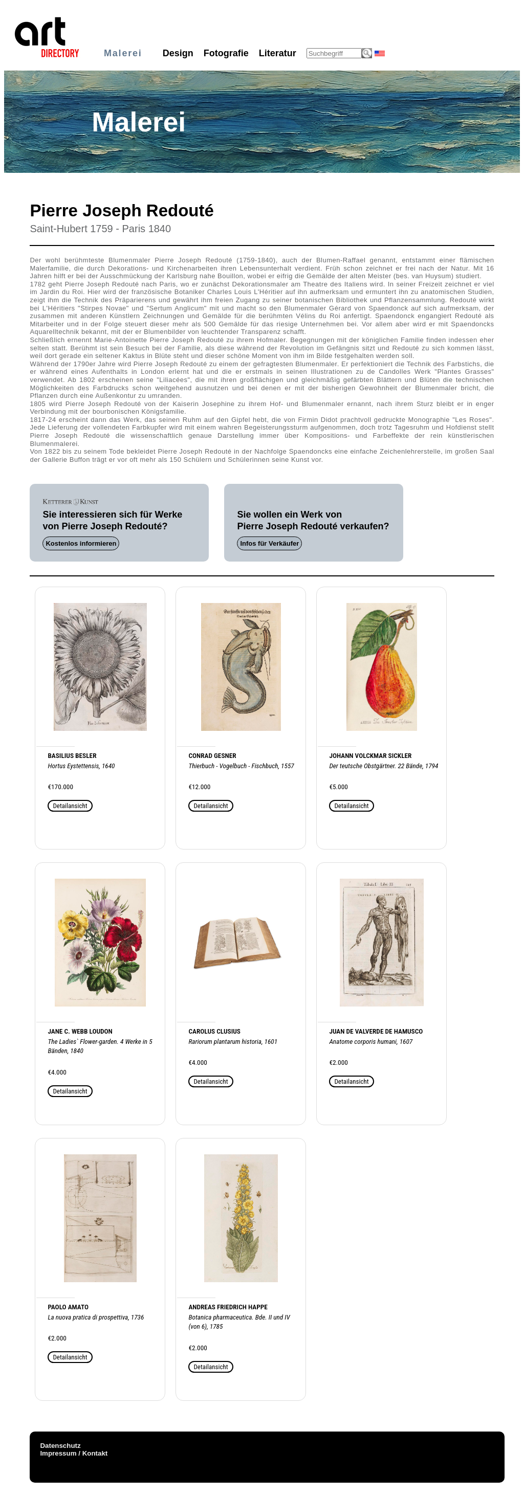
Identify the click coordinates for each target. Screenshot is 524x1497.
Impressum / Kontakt (73, 1453)
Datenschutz (60, 1445)
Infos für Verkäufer (269, 543)
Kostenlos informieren (81, 543)
